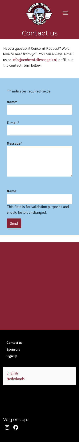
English (12, 373)
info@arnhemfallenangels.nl (34, 59)
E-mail (13, 123)
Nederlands (16, 378)
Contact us (14, 343)
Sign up (12, 356)
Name (12, 102)
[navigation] (66, 12)
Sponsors (13, 349)
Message (14, 143)
